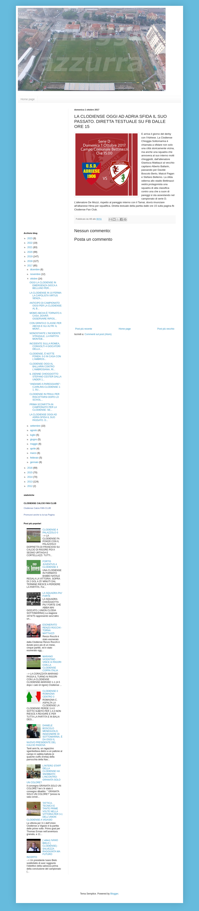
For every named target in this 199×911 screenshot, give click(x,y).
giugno (34, 439)
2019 (30, 256)
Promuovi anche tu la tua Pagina (39, 515)
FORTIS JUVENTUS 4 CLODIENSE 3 (50, 564)
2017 (30, 265)
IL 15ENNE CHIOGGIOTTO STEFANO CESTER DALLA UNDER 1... (45, 377)
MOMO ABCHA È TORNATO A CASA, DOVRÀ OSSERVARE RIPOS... (45, 316)
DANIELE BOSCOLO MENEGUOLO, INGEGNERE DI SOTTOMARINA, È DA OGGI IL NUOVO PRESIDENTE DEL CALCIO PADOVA (44, 735)
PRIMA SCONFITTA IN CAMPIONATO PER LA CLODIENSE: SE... (43, 407)
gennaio (34, 462)
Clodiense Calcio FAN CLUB (37, 508)
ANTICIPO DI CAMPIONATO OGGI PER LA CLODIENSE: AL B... (46, 306)
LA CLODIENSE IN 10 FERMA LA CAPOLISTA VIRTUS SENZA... (45, 295)
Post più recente (83, 328)
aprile (33, 448)
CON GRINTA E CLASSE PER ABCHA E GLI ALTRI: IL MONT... (45, 326)
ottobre (34, 278)
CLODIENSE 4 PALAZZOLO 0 (50, 531)
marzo (33, 453)
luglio (33, 435)
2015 (30, 472)
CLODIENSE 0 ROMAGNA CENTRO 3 (50, 694)
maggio (34, 444)
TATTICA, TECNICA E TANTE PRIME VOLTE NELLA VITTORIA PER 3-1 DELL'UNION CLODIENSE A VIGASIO (45, 811)
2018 (30, 261)
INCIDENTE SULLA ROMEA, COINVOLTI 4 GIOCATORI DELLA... (45, 346)
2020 (30, 252)
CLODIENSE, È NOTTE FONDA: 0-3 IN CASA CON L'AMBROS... (45, 356)
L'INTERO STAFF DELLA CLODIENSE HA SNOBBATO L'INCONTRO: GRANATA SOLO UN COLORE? (44, 774)
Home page (28, 99)
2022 (30, 243)
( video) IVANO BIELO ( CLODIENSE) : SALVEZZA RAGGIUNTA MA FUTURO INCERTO (43, 848)
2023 (30, 238)
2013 (30, 481)
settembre (35, 425)
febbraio (34, 457)
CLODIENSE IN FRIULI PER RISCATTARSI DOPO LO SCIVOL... (44, 397)
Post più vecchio (165, 328)
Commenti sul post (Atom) (98, 334)
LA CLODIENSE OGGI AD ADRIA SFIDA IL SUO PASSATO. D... (43, 417)
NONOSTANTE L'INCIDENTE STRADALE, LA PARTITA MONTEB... (45, 336)
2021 (30, 247)
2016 (30, 467)
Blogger (114, 893)
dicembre (35, 269)
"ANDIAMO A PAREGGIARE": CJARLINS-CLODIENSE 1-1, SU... (45, 387)
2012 (30, 486)
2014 (30, 477)
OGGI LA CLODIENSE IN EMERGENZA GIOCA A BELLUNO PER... (43, 285)
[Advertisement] (39, 167)
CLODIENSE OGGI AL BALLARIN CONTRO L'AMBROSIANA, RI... (42, 366)
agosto (34, 430)
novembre (35, 274)
